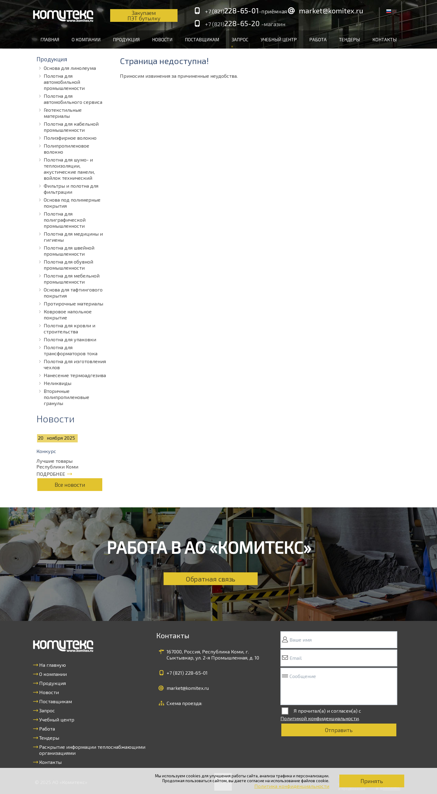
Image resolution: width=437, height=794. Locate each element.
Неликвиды (57, 383)
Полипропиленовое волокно (66, 149)
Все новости (70, 484)
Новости (162, 39)
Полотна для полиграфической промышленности (65, 220)
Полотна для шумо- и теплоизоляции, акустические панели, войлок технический (69, 169)
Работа (318, 39)
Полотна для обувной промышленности (68, 265)
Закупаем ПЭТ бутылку (143, 15)
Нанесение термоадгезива (75, 375)
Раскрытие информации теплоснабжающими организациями (92, 750)
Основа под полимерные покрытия (72, 203)
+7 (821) (187, 673)
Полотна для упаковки (70, 339)
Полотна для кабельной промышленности (71, 127)
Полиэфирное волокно (70, 138)
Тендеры (349, 39)
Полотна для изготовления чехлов (75, 364)
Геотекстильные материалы (63, 113)
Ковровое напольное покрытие (68, 314)
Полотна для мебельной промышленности (72, 279)
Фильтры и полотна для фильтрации (71, 189)
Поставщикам (202, 39)
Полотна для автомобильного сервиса (73, 99)
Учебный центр (279, 39)
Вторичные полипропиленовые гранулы (66, 397)
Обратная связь (210, 579)
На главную (52, 665)
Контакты (384, 39)
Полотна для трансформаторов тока (70, 350)
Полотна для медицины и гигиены (73, 237)
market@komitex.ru (331, 10)
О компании (86, 39)
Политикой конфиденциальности (319, 718)
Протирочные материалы (73, 303)
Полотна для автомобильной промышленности (64, 82)
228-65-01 (246, 11)
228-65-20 (245, 24)
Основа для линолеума (70, 68)
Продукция (126, 39)
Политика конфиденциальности (291, 786)
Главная (49, 39)
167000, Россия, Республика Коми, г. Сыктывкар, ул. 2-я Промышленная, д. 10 (213, 654)
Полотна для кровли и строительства (69, 328)
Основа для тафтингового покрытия (73, 292)
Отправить (339, 730)
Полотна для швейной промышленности (69, 251)
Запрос (240, 39)
